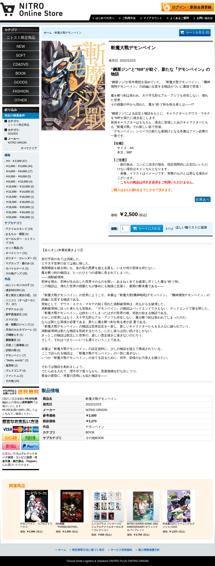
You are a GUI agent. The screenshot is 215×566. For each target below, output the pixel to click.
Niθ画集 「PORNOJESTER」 (67, 525)
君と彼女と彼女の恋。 (19, 295)
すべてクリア (29, 148)
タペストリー (14, 253)
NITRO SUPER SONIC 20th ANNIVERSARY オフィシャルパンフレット (142, 526)
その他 (10, 381)
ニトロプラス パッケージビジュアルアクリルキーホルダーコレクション (107, 526)
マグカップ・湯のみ (18, 263)
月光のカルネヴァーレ (19, 329)
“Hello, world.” (15, 360)
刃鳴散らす (12, 334)
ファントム (12, 375)
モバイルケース (15, 268)
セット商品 (12, 248)
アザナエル (12, 309)
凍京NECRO (13, 290)
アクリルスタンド (16, 228)
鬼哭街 (10, 365)
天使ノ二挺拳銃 (15, 345)
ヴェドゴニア (14, 370)
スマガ (10, 319)
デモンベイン (14, 355)
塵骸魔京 (11, 340)
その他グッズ (14, 273)
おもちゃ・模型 (15, 234)
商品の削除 (5, 121)
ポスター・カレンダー (19, 258)
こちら (6, 413)
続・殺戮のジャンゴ (18, 324)
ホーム (48, 32)
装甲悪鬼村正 (14, 314)
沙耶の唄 (11, 350)
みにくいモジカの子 (18, 285)
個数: (114, 228)
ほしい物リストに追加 (191, 227)
